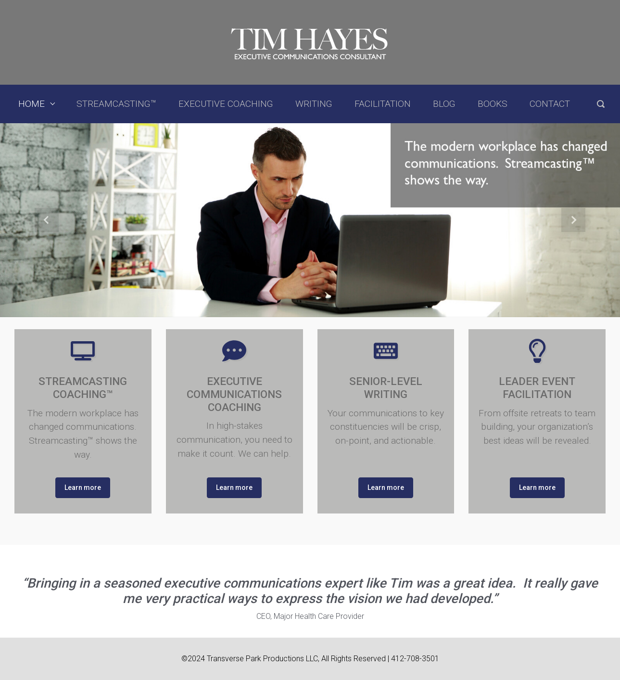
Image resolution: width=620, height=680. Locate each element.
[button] (46, 220)
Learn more (82, 487)
